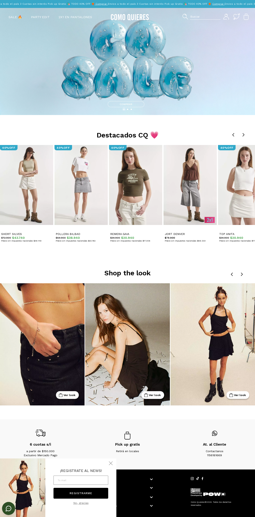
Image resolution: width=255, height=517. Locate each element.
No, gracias (81, 503)
